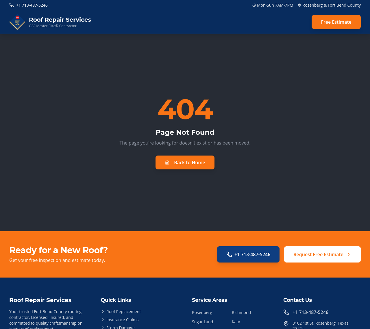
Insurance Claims (119, 319)
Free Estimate (336, 22)
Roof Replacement (121, 311)
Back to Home (185, 162)
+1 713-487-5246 (248, 254)
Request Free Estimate (322, 254)
